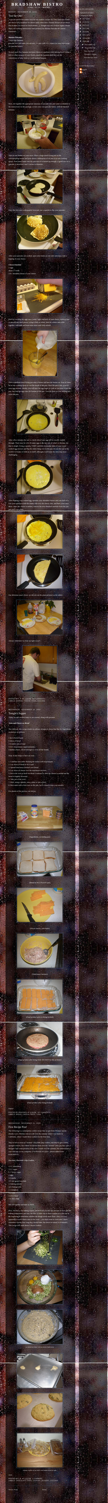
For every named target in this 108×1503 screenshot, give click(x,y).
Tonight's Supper (17, 713)
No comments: (39, 699)
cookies (36, 1480)
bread (19, 1114)
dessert (45, 1480)
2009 (84, 41)
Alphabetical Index (87, 13)
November (89, 48)
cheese (27, 701)
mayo (33, 1114)
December (89, 44)
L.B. (82, 72)
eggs (34, 701)
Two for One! (16, 15)
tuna (38, 1114)
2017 (84, 19)
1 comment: (37, 1478)
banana (19, 701)
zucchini (54, 1480)
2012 (84, 32)
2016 (84, 22)
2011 (84, 35)
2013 (84, 28)
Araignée (83, 69)
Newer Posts (13, 1490)
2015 (84, 25)
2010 (84, 38)
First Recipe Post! (18, 1127)
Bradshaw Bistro (37, 4)
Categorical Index (86, 15)
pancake (41, 701)
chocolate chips (24, 1480)
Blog (37, 7)
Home (30, 7)
